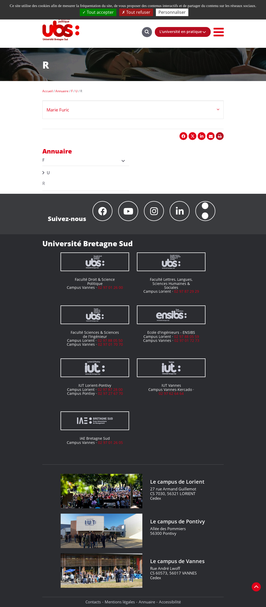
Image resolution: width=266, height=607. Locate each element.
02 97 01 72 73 (186, 340)
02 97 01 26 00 (110, 287)
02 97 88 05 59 (186, 336)
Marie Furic (57, 110)
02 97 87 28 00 (110, 389)
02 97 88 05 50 (110, 340)
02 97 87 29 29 (186, 291)
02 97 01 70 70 (110, 344)
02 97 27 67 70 (110, 393)
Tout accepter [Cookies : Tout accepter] (98, 12)
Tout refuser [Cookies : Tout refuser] (136, 12)
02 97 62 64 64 (171, 393)
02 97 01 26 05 (110, 442)
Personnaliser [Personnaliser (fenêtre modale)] (172, 12)
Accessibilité (170, 601)
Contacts (93, 601)
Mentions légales (120, 601)
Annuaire (147, 601)
